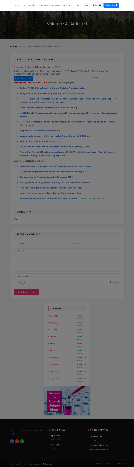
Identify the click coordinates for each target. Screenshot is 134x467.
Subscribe (111, 5)
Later (97, 5)
